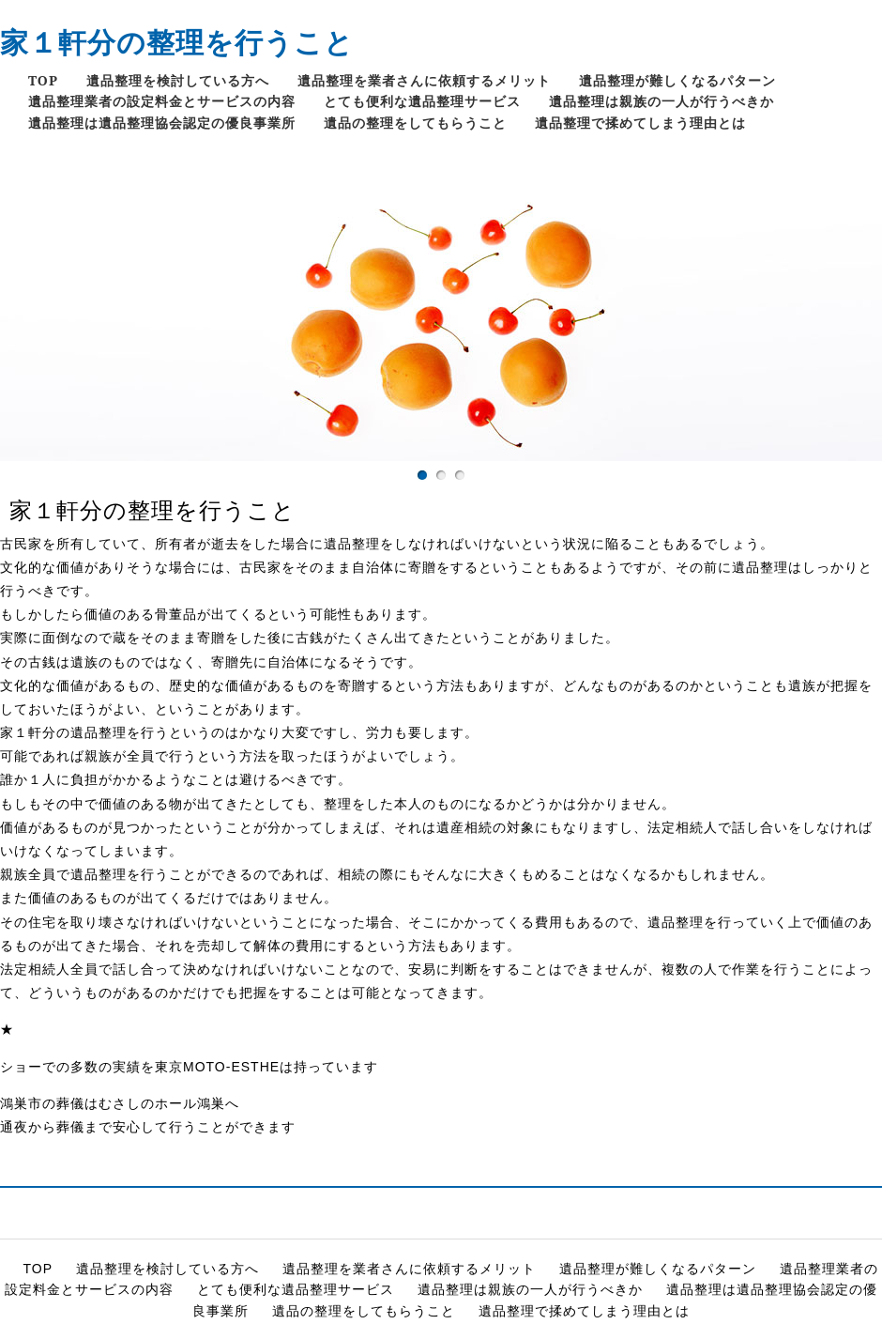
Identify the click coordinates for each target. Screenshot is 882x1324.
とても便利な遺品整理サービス (422, 101)
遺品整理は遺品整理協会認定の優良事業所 (162, 122)
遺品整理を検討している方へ (177, 80)
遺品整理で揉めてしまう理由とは (640, 122)
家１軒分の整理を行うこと (177, 42)
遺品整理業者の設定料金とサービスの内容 (162, 101)
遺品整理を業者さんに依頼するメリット (424, 80)
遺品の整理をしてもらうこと (415, 122)
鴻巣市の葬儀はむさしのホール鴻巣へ (119, 1103)
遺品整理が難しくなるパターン (677, 80)
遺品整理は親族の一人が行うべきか (661, 101)
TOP (43, 80)
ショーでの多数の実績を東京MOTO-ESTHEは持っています (189, 1066)
